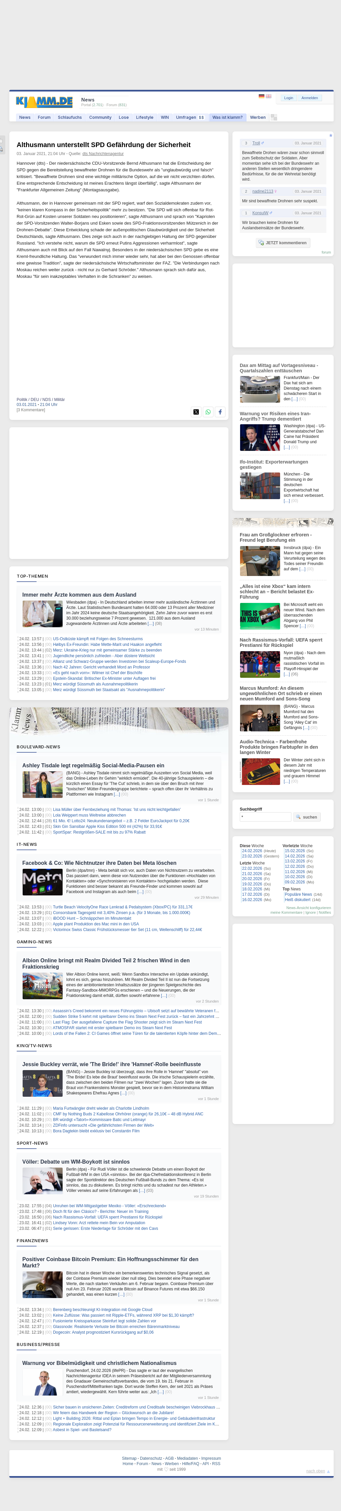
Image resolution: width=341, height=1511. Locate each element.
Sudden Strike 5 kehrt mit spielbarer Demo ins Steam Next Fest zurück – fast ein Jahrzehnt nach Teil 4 (143, 1016)
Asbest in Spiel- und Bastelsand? (82, 1429)
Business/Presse (38, 1344)
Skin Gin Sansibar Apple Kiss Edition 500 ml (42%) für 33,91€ (107, 826)
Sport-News (32, 1143)
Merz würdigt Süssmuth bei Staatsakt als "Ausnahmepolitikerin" (109, 689)
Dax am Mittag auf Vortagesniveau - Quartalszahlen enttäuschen (279, 368)
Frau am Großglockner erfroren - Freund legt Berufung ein (276, 537)
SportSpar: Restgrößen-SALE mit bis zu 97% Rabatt (99, 832)
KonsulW (260, 213)
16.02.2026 (252, 899)
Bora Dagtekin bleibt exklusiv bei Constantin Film (96, 1131)
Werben (258, 117)
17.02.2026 (252, 894)
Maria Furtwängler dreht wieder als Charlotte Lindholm (101, 1108)
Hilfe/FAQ (190, 1463)
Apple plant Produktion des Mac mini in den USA (96, 924)
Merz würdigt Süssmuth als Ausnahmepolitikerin (95, 684)
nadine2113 (262, 191)
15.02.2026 (295, 851)
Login (288, 98)
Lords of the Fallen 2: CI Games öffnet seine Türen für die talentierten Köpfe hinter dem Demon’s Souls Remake (152, 1033)
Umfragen (190, 117)
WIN (165, 117)
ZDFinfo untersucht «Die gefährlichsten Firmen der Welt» (103, 1125)
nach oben (315, 1471)
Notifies (325, 912)
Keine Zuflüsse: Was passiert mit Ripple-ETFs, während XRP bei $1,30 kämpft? (123, 1315)
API (205, 1463)
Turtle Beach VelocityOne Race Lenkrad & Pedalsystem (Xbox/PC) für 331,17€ (122, 907)
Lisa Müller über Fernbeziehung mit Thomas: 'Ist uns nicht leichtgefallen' (116, 809)
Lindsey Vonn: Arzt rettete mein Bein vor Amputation (99, 1223)
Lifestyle (145, 117)
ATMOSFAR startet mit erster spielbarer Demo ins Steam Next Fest (113, 1028)
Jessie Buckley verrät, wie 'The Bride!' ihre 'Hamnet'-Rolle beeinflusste (111, 1064)
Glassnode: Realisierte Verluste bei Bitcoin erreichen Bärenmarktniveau (116, 1326)
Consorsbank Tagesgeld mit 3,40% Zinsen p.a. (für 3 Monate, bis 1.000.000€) (121, 912)
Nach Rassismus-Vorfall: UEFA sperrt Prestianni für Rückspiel (107, 1217)
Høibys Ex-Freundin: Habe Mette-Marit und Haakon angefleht (107, 644)
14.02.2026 (295, 856)
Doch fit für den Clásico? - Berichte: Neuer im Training (101, 1211)
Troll (256, 143)
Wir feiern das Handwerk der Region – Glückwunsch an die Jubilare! (113, 1413)
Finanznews (32, 1240)
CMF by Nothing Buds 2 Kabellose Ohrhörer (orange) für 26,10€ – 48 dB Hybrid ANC (128, 1114)
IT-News (27, 844)
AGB (169, 1458)
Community (100, 117)
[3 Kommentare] (31, 410)
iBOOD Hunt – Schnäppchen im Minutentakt (92, 918)
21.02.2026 (252, 873)
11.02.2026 (295, 871)
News (25, 117)
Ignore (310, 912)
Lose (124, 117)
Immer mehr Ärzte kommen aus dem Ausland (79, 595)
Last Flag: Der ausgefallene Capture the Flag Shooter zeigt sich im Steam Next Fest (127, 1022)
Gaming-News (34, 941)
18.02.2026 (252, 889)
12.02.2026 (295, 866)
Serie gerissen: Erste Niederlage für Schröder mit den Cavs (105, 1228)
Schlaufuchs (70, 117)
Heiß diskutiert (298, 899)
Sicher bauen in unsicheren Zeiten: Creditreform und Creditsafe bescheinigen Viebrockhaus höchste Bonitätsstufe (153, 1407)
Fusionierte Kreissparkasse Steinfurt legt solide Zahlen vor (104, 1321)
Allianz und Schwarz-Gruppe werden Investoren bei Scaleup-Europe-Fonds (119, 661)
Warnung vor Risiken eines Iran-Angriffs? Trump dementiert (275, 416)
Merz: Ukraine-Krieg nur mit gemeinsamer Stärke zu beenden (107, 650)
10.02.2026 (295, 876)
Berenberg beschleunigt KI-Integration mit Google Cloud (102, 1309)
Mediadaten (187, 1458)
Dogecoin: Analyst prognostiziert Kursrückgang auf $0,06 (103, 1332)
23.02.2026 (252, 856)
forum (326, 252)
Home (128, 1463)
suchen (306, 817)
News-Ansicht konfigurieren (308, 908)
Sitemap (129, 1458)
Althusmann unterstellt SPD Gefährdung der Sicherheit (103, 144)
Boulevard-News (38, 746)
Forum (44, 117)
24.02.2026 (252, 851)
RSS (216, 1463)
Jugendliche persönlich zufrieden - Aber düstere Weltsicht (104, 656)
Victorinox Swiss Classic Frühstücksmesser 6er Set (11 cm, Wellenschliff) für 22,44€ (127, 929)
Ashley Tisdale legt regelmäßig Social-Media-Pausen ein (93, 765)
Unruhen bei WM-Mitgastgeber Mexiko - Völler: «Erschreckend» (109, 1206)
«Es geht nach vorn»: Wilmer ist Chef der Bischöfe (97, 672)
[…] (151, 623)
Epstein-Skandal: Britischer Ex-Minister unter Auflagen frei (104, 678)
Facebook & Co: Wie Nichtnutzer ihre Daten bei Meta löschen (99, 863)
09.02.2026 (295, 882)
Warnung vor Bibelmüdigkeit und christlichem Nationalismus (99, 1363)
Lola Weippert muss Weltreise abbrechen (89, 815)
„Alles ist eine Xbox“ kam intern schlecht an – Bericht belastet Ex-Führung (277, 592)
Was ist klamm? (227, 117)
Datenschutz (151, 1458)
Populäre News (298, 894)
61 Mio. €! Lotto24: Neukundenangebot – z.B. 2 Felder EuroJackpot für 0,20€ (121, 821)
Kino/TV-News (34, 1045)
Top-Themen (32, 576)
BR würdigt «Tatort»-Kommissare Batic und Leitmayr (99, 1119)
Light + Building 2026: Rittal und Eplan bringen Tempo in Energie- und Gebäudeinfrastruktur (134, 1418)
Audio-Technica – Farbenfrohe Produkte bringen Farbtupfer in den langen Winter (279, 747)
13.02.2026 (295, 861)
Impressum (211, 1458)
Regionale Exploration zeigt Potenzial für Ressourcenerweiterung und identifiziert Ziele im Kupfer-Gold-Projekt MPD (155, 1424)
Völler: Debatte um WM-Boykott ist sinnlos (76, 1162)
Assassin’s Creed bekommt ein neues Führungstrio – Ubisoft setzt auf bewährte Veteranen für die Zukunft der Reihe (155, 1011)
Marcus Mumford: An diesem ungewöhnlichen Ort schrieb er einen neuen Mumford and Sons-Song (281, 693)
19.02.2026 (252, 884)
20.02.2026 (252, 878)
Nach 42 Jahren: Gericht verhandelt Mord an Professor (101, 667)
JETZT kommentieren (282, 242)
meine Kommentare (286, 912)
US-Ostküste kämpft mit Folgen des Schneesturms (98, 639)
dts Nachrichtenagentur (103, 153)
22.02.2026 (252, 868)
